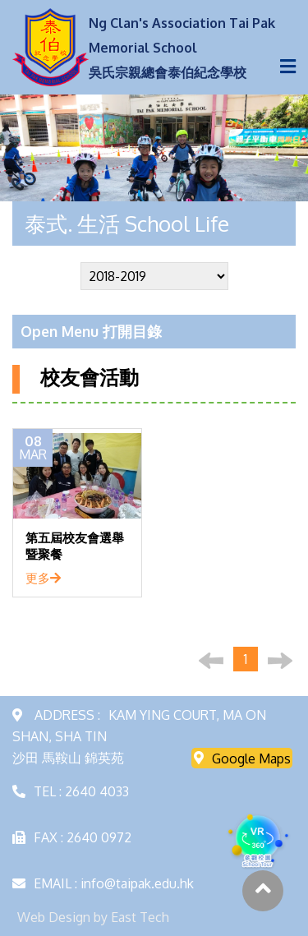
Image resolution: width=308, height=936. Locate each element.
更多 (43, 577)
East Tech (140, 917)
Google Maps (242, 757)
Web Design (53, 917)
